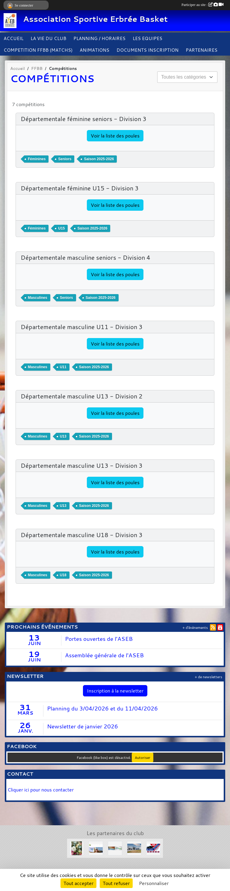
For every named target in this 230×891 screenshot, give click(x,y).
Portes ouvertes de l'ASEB (99, 639)
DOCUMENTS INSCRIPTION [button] (147, 50)
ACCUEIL (13, 38)
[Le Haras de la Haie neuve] (96, 847)
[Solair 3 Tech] (115, 847)
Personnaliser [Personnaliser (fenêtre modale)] (154, 883)
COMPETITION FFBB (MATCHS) (38, 50)
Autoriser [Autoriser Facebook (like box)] (142, 757)
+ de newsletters (208, 677)
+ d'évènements (195, 627)
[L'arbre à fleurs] (76, 847)
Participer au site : (202, 5)
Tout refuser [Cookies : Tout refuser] (116, 883)
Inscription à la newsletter (115, 690)
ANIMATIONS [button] (94, 50)
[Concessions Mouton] (134, 847)
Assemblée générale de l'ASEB (104, 655)
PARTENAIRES (201, 50)
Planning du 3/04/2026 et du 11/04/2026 (102, 708)
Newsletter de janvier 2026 (82, 726)
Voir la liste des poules (115, 135)
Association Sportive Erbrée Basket (95, 19)
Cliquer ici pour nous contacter (41, 789)
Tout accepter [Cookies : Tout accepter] (78, 883)
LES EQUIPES (147, 38)
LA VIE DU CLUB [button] (48, 38)
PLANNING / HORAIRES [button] (99, 38)
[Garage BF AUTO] (153, 847)
